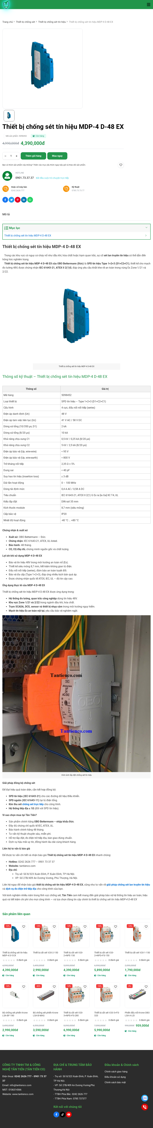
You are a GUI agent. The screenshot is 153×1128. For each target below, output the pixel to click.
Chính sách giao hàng (116, 1071)
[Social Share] (5, 200)
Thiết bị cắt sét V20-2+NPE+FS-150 (104, 954)
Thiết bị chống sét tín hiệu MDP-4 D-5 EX (14, 954)
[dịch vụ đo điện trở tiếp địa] (21, 888)
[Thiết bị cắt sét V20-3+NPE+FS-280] (76, 995)
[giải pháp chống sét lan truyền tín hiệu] (128, 884)
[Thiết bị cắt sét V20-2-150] (46, 935)
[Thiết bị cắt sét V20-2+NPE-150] (76, 935)
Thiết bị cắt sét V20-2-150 (45, 952)
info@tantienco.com (20, 1085)
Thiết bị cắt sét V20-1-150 (137, 952)
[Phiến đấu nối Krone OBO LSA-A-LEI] (137, 995)
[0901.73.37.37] (145, 1098)
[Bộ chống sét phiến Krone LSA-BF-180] (15, 995)
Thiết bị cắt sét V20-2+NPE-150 (73, 954)
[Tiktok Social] (62, 1114)
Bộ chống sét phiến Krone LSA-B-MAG (45, 1014)
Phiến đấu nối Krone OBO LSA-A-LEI (137, 1014)
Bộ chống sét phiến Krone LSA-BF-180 (15, 1014)
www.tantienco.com (22, 1094)
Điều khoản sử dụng (115, 1077)
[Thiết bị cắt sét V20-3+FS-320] (107, 995)
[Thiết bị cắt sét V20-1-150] (137, 935)
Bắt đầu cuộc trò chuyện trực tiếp (52, 178)
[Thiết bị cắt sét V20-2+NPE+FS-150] (107, 935)
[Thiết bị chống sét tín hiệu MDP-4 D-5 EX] (15, 935)
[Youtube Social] (69, 1114)
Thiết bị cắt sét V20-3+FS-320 (106, 1014)
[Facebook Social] (56, 1114)
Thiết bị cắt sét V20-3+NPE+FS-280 (73, 1014)
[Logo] (6, 4)
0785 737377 (79, 1098)
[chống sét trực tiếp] (33, 804)
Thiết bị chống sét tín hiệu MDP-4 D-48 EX (28, 235)
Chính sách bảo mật (115, 1082)
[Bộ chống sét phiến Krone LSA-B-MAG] (46, 995)
